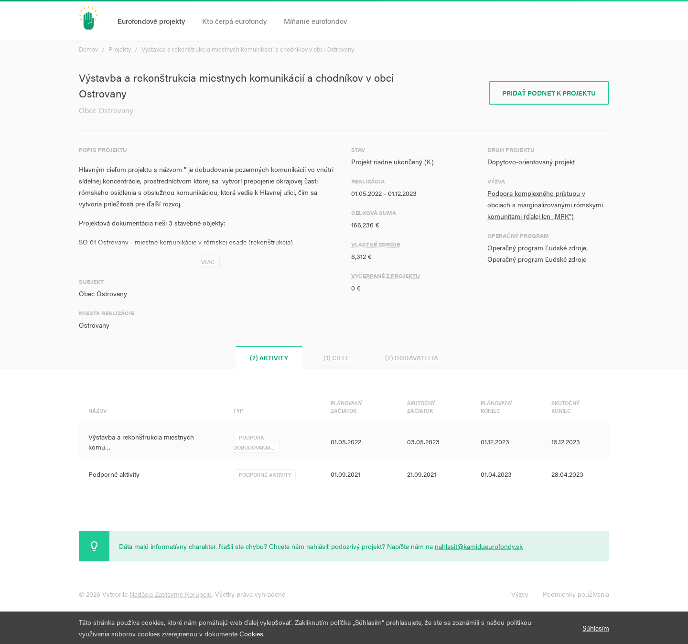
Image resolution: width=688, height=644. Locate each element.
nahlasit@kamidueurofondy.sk (479, 546)
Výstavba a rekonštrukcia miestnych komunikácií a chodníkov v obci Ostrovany (247, 49)
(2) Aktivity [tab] (269, 357)
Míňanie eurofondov (315, 21)
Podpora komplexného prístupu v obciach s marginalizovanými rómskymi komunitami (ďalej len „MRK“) (545, 204)
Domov (88, 49)
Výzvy (519, 594)
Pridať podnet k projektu (549, 92)
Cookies (251, 633)
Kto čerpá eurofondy (234, 21)
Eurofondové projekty (151, 21)
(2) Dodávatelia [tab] (411, 357)
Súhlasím (595, 628)
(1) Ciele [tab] (336, 357)
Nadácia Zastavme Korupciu (170, 594)
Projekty (119, 49)
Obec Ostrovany (106, 110)
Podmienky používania (576, 594)
